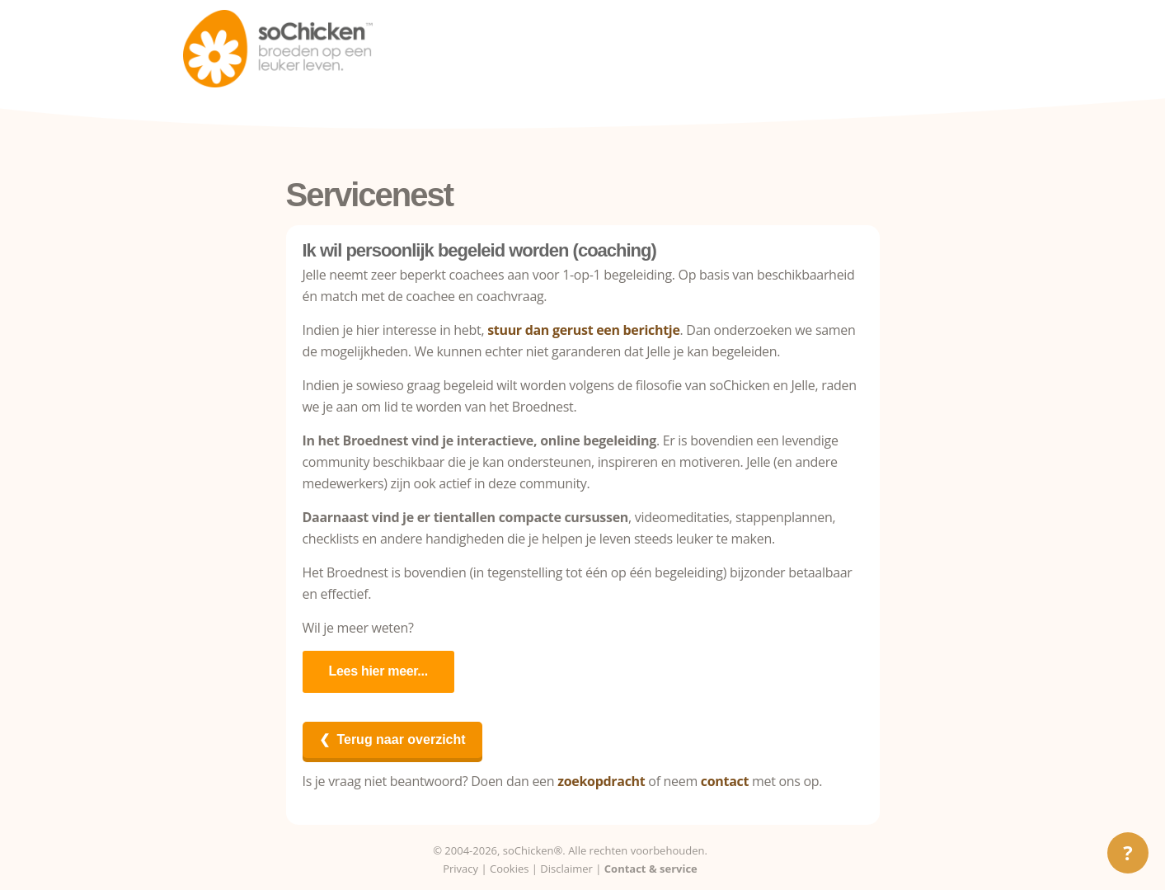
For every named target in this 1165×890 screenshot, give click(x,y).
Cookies (509, 868)
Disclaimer (566, 868)
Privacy (460, 868)
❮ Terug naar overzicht (392, 739)
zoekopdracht (601, 781)
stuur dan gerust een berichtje (583, 330)
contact (725, 781)
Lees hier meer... (378, 671)
